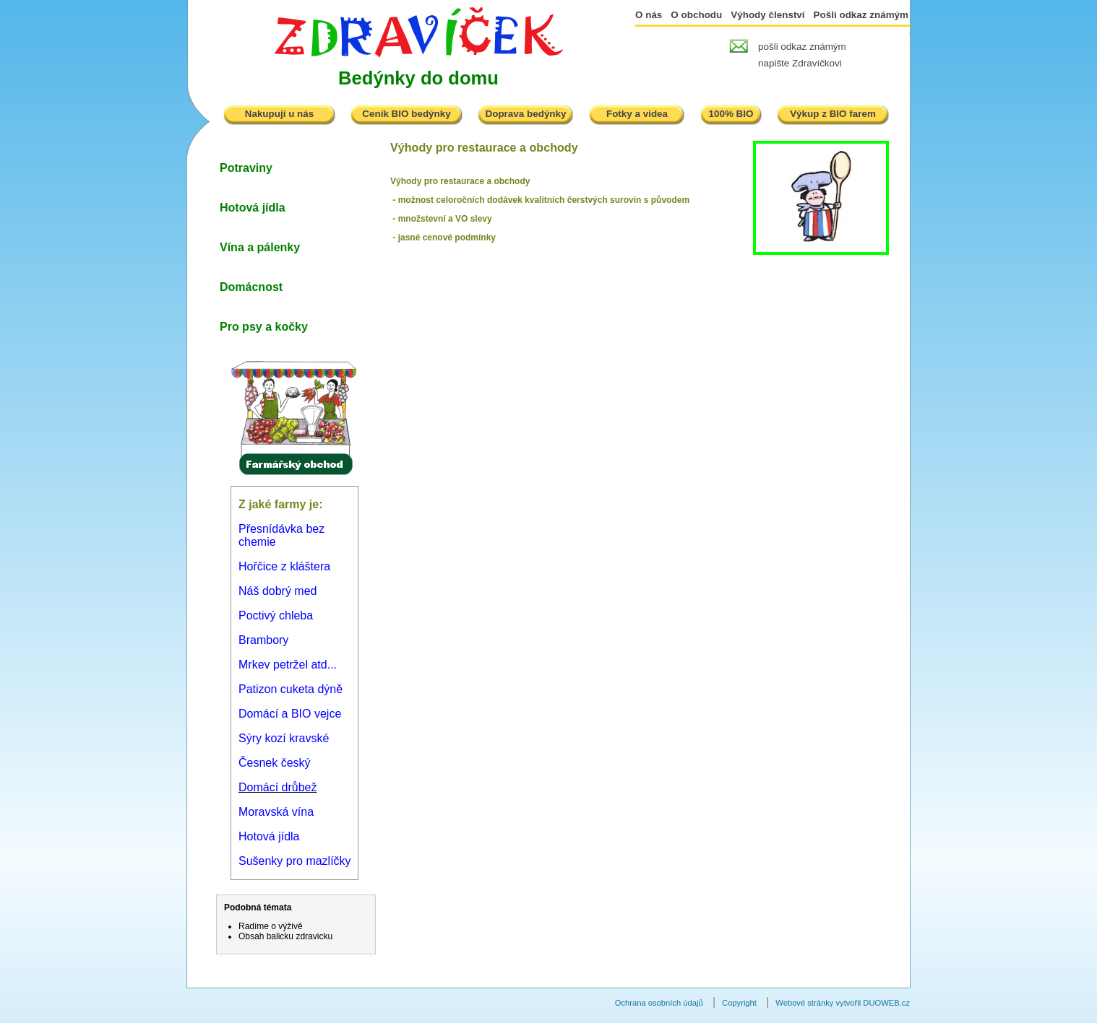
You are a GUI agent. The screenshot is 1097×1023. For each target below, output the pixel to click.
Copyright (739, 1002)
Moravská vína (276, 812)
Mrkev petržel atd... (287, 664)
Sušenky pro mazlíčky (294, 861)
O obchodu (696, 14)
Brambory (263, 640)
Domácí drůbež (277, 787)
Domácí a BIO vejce (289, 714)
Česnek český (274, 763)
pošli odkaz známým (802, 46)
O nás (648, 14)
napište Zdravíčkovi (800, 63)
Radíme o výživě (270, 926)
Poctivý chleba (275, 615)
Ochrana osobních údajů (659, 1002)
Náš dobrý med (277, 591)
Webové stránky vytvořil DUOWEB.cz (842, 1002)
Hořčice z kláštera (284, 566)
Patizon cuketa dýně (290, 689)
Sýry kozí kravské (283, 738)
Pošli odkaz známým (861, 14)
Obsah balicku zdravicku (285, 936)
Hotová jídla (269, 836)
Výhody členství (767, 14)
